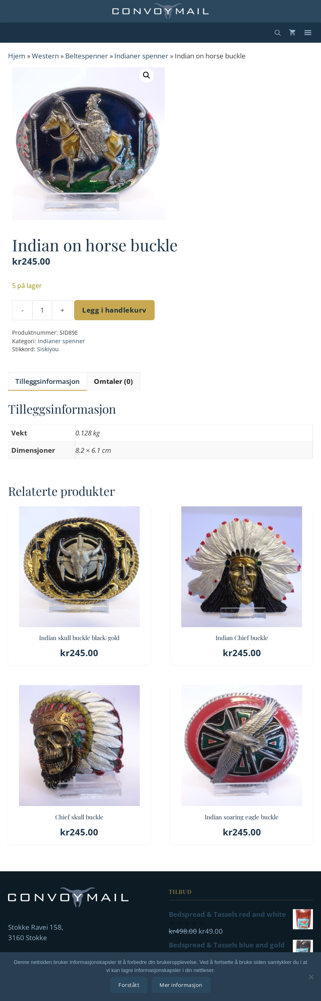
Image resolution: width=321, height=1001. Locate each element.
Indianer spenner (141, 55)
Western (45, 55)
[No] (311, 977)
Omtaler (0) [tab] (113, 381)
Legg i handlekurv (114, 310)
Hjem (16, 55)
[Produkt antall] (42, 310)
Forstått (128, 985)
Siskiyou (48, 349)
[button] (146, 75)
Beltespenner (86, 55)
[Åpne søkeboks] (278, 33)
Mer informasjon (181, 985)
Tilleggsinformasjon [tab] (47, 381)
